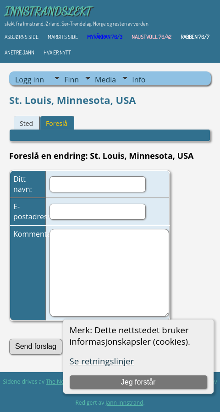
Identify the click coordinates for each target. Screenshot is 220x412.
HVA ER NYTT (57, 52)
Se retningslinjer (102, 361)
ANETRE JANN (19, 52)
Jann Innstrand (124, 403)
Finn (71, 80)
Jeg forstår (138, 382)
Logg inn (29, 80)
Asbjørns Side (21, 36)
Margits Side (63, 36)
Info (138, 80)
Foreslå (56, 123)
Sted (26, 123)
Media (105, 80)
